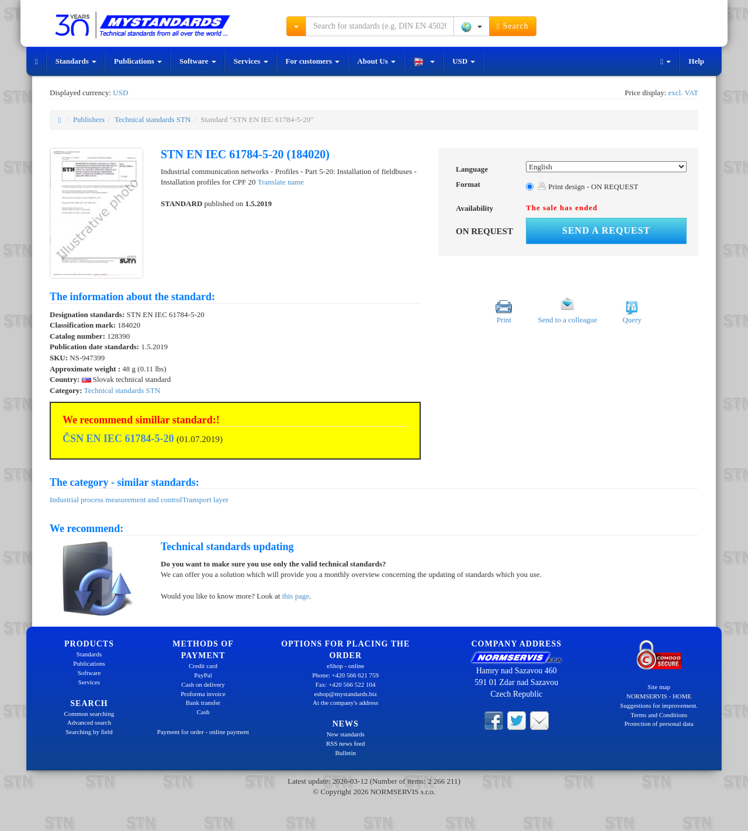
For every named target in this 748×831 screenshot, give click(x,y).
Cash (203, 711)
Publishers (89, 119)
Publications (138, 61)
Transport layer (205, 499)
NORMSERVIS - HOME (659, 696)
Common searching (89, 713)
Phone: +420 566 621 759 (345, 675)
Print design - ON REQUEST (588, 186)
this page (296, 596)
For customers (313, 61)
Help (696, 61)
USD (463, 61)
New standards (346, 734)
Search (513, 26)
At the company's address (345, 702)
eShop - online (345, 665)
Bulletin (345, 752)
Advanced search (89, 722)
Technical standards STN (153, 119)
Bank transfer (203, 702)
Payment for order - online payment (203, 731)
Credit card (203, 665)
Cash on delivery (203, 684)
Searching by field (89, 731)
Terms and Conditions (659, 714)
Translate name (281, 182)
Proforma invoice (203, 693)
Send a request (606, 230)
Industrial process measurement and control (116, 499)
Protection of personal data (658, 723)
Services (251, 61)
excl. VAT (683, 92)
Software (197, 61)
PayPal (203, 675)
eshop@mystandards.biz (345, 693)
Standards (76, 61)
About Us (376, 61)
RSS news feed (345, 743)
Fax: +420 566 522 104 (346, 684)
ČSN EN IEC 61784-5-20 (118, 438)
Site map (658, 686)
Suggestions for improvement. (659, 705)
